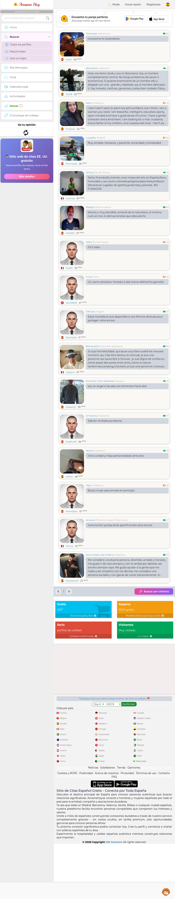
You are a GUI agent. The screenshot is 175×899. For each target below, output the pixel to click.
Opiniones (133, 795)
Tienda (121, 795)
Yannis (69, 573)
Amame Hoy (27, 4)
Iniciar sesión (133, 4)
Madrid (101, 137)
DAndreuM (72, 608)
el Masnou (92, 415)
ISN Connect (114, 869)
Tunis (89, 276)
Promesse (71, 163)
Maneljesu (72, 538)
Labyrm (70, 372)
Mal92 (69, 268)
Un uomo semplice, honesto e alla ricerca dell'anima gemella (126, 282)
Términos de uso (146, 800)
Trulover (70, 128)
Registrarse (153, 4)
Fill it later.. (94, 247)
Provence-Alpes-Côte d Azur (112, 547)
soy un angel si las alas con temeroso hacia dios (117, 386)
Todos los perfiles (18, 44)
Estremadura (103, 207)
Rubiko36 (71, 441)
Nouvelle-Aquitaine (111, 346)
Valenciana (104, 33)
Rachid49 (71, 337)
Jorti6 (69, 94)
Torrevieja (91, 33)
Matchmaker (15, 51)
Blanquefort (93, 346)
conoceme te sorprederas (104, 38)
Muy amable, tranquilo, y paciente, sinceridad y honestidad (124, 142)
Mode (114, 4)
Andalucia (97, 103)
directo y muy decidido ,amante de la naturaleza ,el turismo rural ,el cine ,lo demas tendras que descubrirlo (125, 214)
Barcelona (92, 68)
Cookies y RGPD (67, 800)
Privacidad (127, 800)
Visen (69, 59)
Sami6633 (71, 302)
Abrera (89, 478)
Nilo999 (70, 233)
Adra (88, 103)
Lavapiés (91, 137)
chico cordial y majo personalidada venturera (116, 483)
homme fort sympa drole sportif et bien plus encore (120, 552)
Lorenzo (70, 198)
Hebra (69, 504)
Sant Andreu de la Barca (100, 582)
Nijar (88, 512)
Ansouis (90, 547)
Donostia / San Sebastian (100, 381)
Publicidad (86, 800)
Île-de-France (102, 172)
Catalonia (103, 68)
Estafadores (107, 795)
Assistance (166, 891)
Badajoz (90, 207)
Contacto (164, 800)
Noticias (93, 795)
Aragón (99, 311)
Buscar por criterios (154, 619)
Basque (119, 381)
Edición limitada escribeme (105, 420)
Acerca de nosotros (107, 800)
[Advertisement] (27, 175)
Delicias (90, 311)
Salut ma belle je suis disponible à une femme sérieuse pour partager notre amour (125, 318)
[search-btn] (48, 18)
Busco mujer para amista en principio (111, 518)
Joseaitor (71, 406)
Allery (89, 242)
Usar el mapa (15, 58)
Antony (90, 172)
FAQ (114, 804)
